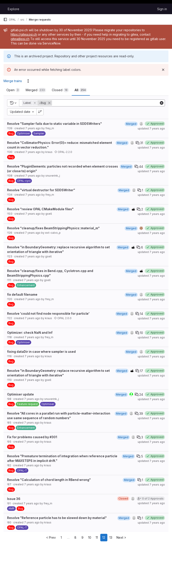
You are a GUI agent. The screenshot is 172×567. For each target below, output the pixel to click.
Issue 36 (13, 499)
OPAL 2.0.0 (63, 318)
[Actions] (28, 81)
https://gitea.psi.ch (24, 34)
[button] (37, 103)
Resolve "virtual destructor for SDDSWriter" (41, 190)
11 (97, 537)
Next (121, 537)
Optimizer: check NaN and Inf (29, 332)
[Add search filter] (106, 103)
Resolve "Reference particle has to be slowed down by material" (57, 518)
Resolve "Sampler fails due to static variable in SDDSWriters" (54, 123)
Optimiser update (20, 394)
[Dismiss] (163, 69)
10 (89, 537)
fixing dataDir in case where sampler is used (41, 351)
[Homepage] (3, 8)
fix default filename (22, 294)
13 (110, 537)
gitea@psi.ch (20, 39)
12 (103, 537)
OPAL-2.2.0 (63, 152)
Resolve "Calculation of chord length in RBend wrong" (49, 480)
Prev (50, 537)
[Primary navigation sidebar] (5, 19)
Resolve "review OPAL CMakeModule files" (40, 209)
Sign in (162, 9)
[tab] (13, 90)
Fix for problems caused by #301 (32, 437)
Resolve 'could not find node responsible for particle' (48, 313)
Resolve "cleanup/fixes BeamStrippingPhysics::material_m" (53, 228)
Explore (13, 9)
